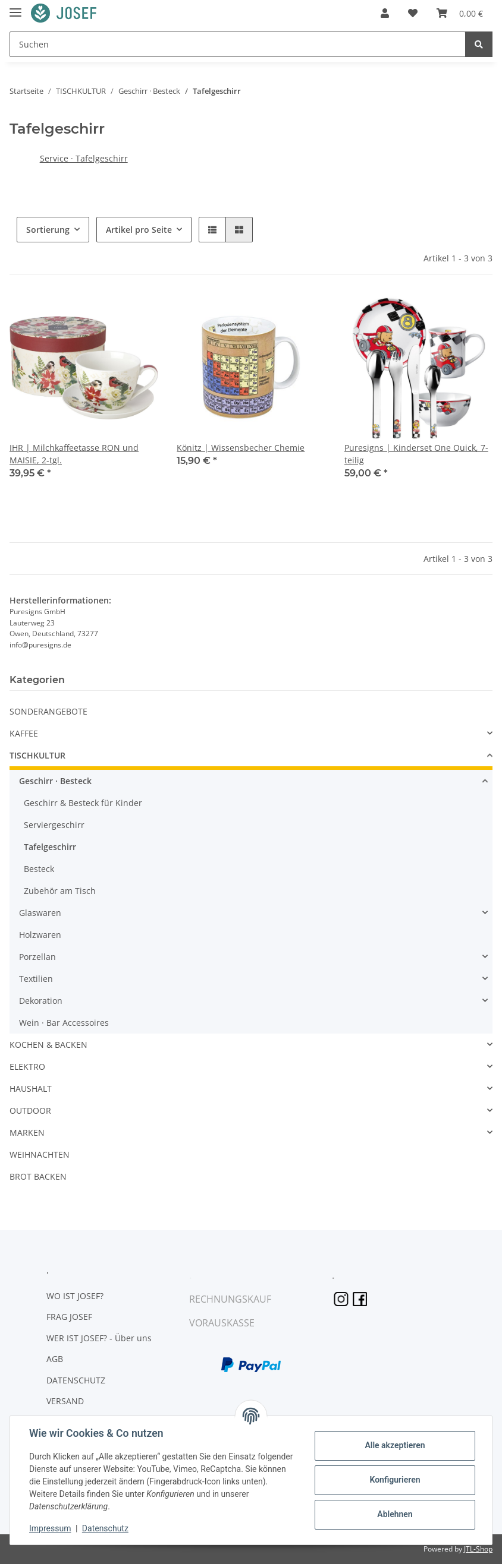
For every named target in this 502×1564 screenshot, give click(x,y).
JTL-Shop (478, 1549)
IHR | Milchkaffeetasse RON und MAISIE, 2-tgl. (74, 454)
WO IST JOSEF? (74, 1295)
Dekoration (40, 1000)
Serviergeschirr (54, 824)
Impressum (50, 1528)
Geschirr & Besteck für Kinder (83, 802)
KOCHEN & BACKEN (48, 1044)
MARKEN (27, 1132)
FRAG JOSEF (69, 1316)
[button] (385, 13)
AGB (54, 1358)
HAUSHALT (31, 1088)
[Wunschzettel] (413, 13)
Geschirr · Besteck (55, 780)
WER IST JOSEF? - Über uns (99, 1338)
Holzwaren (40, 934)
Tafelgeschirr (50, 846)
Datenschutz (105, 1528)
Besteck (39, 868)
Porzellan (37, 956)
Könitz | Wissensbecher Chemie (241, 447)
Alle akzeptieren (395, 1445)
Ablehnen (394, 1514)
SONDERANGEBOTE (48, 711)
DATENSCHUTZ (75, 1380)
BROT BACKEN (38, 1176)
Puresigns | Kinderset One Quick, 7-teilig (416, 454)
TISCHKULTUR (37, 755)
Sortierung (48, 229)
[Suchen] (238, 44)
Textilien (36, 978)
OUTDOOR (30, 1110)
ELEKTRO (27, 1066)
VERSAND (65, 1401)
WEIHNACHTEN (40, 1154)
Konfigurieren (394, 1479)
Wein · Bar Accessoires (64, 1022)
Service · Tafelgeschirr (84, 158)
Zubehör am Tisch (60, 890)
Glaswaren (40, 912)
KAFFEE (24, 733)
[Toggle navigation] (15, 7)
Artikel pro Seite (139, 229)
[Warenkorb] (459, 13)
